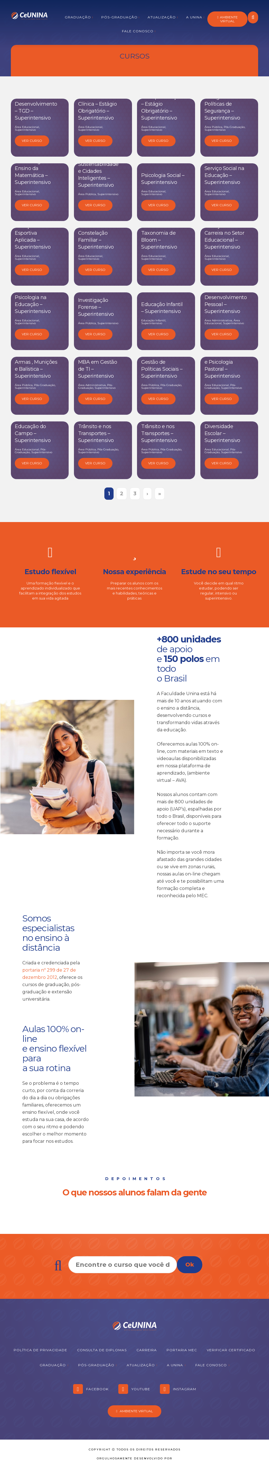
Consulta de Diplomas (102, 1350)
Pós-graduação (119, 17)
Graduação (78, 17)
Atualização (162, 17)
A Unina (194, 17)
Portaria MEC (182, 1350)
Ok (189, 1264)
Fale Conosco (137, 31)
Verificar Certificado (231, 1350)
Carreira (146, 1350)
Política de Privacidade (40, 1350)
